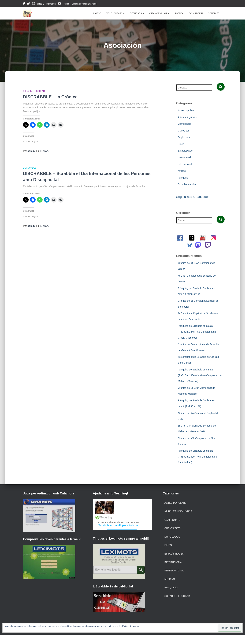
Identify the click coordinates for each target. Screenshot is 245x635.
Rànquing (183, 177)
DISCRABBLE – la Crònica (50, 96)
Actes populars (186, 110)
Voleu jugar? (115, 13)
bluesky (40, 4)
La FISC (97, 13)
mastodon (51, 4)
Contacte (213, 13)
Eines (181, 144)
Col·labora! (196, 13)
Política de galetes (130, 626)
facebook (24, 4)
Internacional (185, 164)
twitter (28, 4)
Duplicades (29, 168)
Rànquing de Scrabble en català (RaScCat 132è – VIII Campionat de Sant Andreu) (197, 456)
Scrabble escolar (34, 91)
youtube (59, 4)
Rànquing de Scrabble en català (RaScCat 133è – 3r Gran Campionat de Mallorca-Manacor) (200, 375)
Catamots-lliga (159, 13)
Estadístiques (185, 150)
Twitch (66, 4)
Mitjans (182, 170)
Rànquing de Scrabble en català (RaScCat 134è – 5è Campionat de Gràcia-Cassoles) (197, 331)
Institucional (184, 157)
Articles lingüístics (187, 117)
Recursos (137, 13)
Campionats (184, 123)
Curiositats (184, 130)
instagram (33, 4)
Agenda (179, 13)
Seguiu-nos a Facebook (192, 197)
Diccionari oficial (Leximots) (84, 4)
